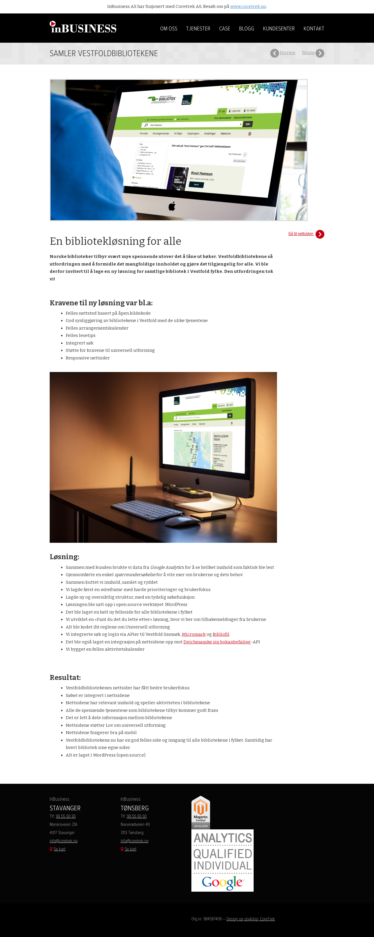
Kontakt (314, 29)
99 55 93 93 (66, 816)
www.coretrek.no (248, 6)
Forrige (287, 52)
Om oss (168, 29)
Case (224, 29)
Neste (308, 52)
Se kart (59, 849)
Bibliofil (221, 634)
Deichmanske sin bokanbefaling (217, 642)
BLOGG (246, 29)
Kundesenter (279, 29)
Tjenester (198, 29)
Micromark (194, 634)
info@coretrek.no (63, 840)
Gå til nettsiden (306, 233)
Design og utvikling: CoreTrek (250, 919)
